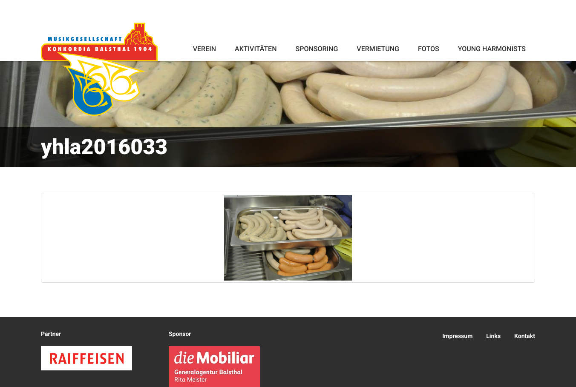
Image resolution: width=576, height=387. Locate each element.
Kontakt (524, 336)
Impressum (457, 336)
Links (493, 336)
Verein (204, 49)
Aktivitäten (255, 49)
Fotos (428, 49)
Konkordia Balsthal (99, 69)
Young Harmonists (492, 49)
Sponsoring (316, 49)
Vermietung (378, 49)
